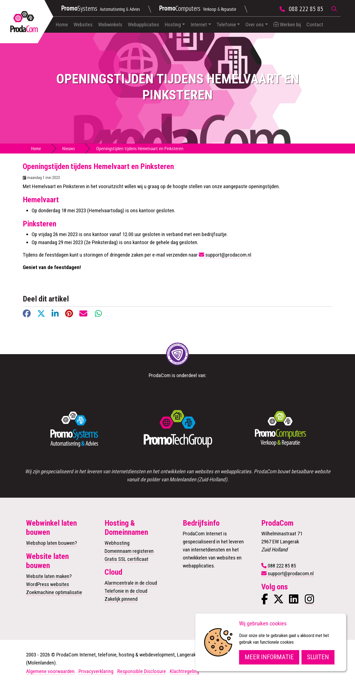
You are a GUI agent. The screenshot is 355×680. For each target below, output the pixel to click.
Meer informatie (269, 657)
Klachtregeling (184, 671)
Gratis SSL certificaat (126, 559)
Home (62, 24)
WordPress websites (47, 584)
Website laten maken (47, 576)
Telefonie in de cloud (126, 591)
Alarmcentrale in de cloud (131, 583)
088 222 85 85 (306, 8)
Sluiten (318, 657)
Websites (83, 24)
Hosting (173, 24)
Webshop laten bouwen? (51, 543)
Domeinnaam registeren (129, 551)
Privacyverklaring (95, 671)
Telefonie (226, 24)
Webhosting (117, 543)
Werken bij (287, 24)
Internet (199, 24)
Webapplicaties (143, 24)
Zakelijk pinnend (121, 599)
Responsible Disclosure (141, 671)
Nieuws (68, 148)
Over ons (254, 24)
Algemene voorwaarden (50, 671)
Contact (314, 24)
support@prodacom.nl (228, 255)
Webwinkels (110, 24)
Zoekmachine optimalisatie (54, 592)
